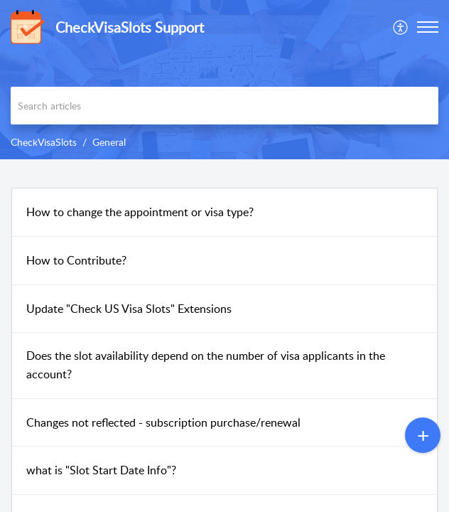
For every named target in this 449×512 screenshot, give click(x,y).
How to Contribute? (76, 260)
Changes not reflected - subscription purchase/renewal (163, 422)
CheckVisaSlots (44, 142)
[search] (224, 105)
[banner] (224, 79)
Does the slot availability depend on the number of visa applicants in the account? (205, 365)
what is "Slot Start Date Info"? (101, 470)
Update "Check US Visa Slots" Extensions (129, 308)
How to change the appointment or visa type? (140, 212)
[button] (401, 27)
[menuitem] (401, 27)
